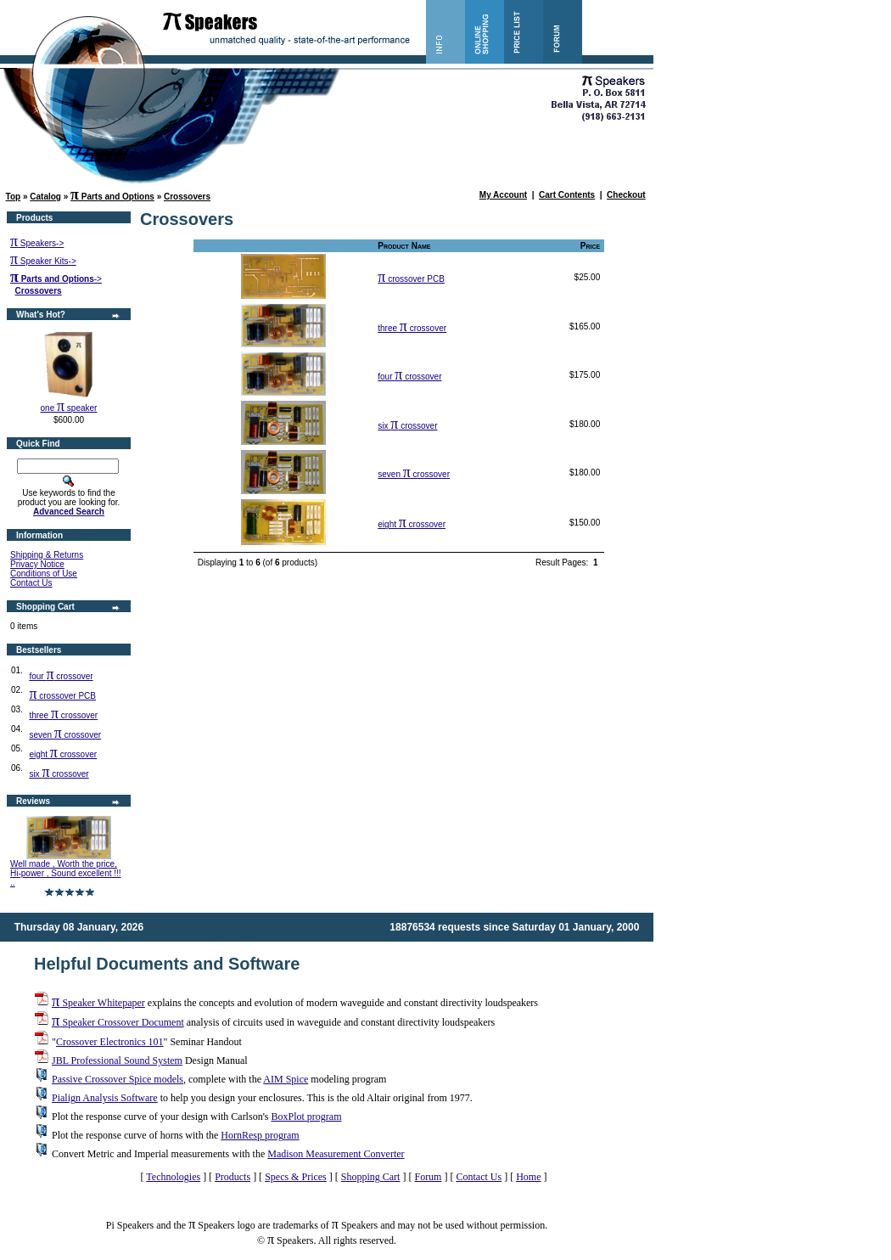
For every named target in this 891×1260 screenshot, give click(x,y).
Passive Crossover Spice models (117, 1079)
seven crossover (65, 735)
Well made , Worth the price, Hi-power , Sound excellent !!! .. (65, 873)
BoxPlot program (306, 1116)
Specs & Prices (296, 1177)
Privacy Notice (37, 564)
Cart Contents (567, 195)
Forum (427, 1177)
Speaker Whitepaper (98, 1003)
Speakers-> (37, 243)
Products (232, 1177)
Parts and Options (112, 196)
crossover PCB (62, 695)
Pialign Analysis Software (105, 1098)
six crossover (58, 774)
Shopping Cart (371, 1177)
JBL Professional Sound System (117, 1060)
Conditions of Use (43, 573)
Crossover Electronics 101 (110, 1042)
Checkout (626, 195)
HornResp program (260, 1135)
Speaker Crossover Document (118, 1022)
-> (56, 279)
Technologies (173, 1177)
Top (13, 196)
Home (528, 1177)
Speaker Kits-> (43, 261)
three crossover (63, 715)
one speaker (69, 408)
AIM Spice (285, 1079)
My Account (503, 195)
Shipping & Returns (46, 555)
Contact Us (31, 583)
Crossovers (187, 196)
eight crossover (63, 754)
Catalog (45, 196)
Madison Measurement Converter (335, 1154)
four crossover (60, 676)
